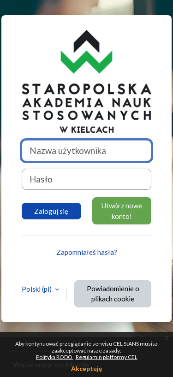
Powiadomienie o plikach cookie (113, 293)
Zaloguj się (51, 211)
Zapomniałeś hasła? (86, 252)
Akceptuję (86, 368)
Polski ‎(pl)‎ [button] (37, 289)
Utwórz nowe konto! (121, 210)
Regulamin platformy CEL (106, 356)
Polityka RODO (54, 356)
